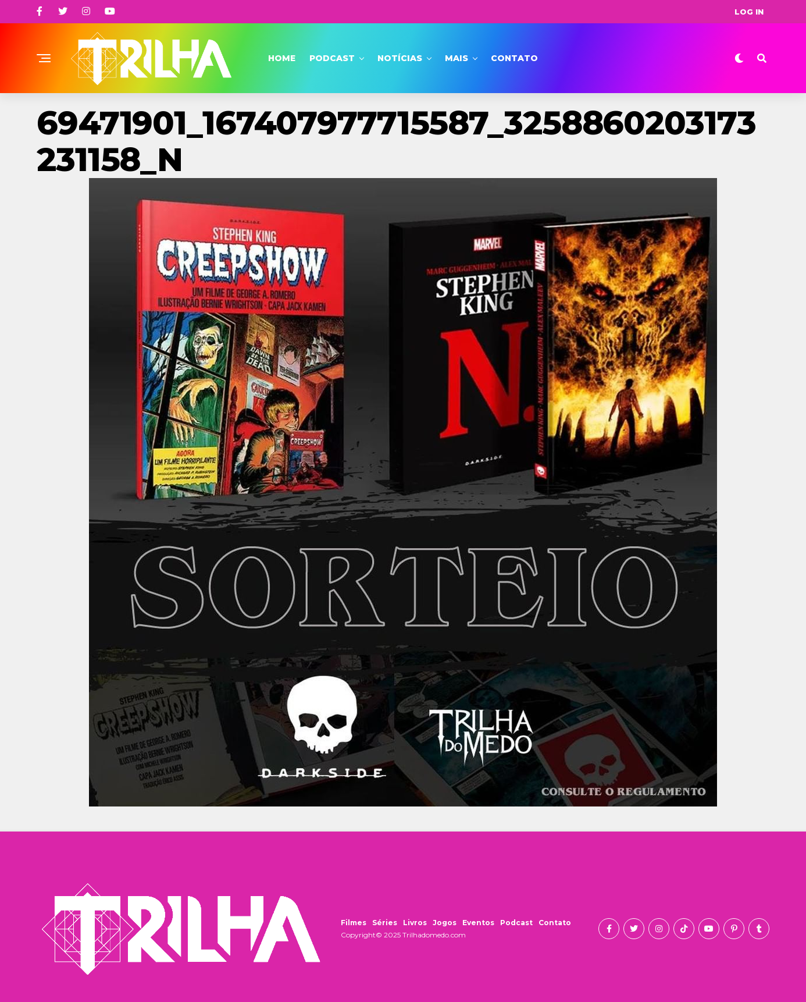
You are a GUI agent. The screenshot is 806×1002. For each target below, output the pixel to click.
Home (281, 58)
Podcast (332, 58)
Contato (514, 58)
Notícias (399, 58)
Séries (384, 922)
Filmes (353, 922)
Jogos (445, 922)
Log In (749, 11)
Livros (415, 922)
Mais (456, 58)
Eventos (478, 922)
